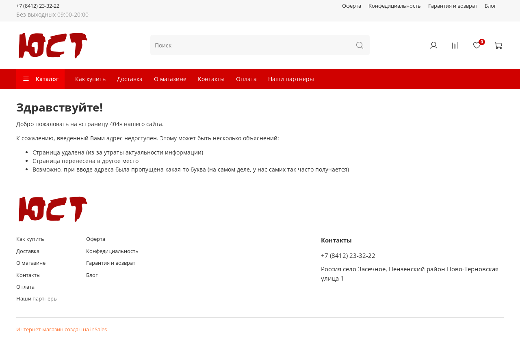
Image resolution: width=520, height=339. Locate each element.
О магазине (170, 79)
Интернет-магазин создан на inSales (61, 329)
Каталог (40, 79)
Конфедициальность (394, 5)
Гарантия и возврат (452, 5)
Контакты (211, 79)
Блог (490, 5)
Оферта (351, 5)
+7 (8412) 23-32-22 (37, 5)
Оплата (246, 79)
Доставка (130, 79)
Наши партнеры (291, 79)
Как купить (90, 79)
